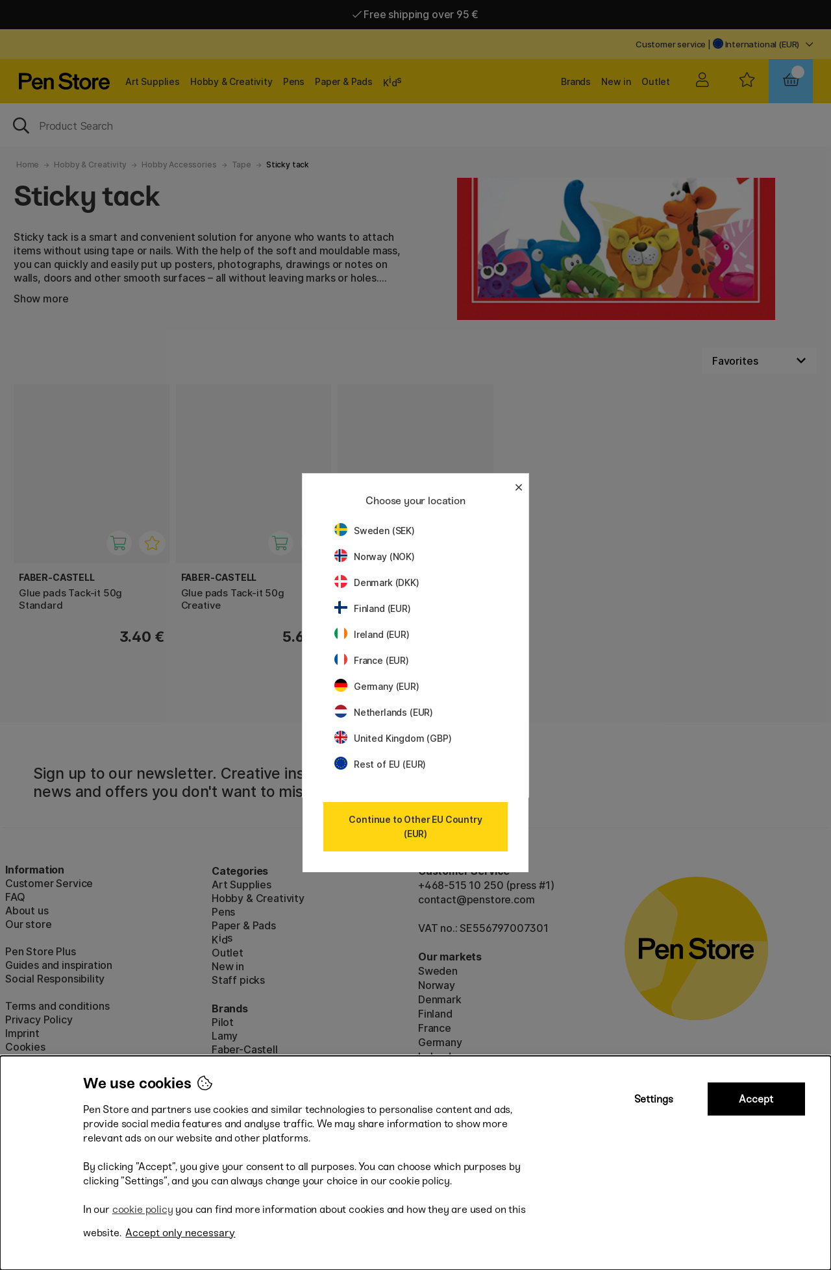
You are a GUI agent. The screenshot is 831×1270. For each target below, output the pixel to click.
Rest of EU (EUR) (380, 764)
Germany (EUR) (376, 686)
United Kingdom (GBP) (392, 738)
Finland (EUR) (372, 608)
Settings (653, 1099)
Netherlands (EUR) (383, 712)
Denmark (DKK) (376, 582)
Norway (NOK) (374, 556)
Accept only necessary (180, 1233)
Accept (756, 1099)
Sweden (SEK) (374, 530)
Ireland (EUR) (372, 634)
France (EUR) (371, 660)
